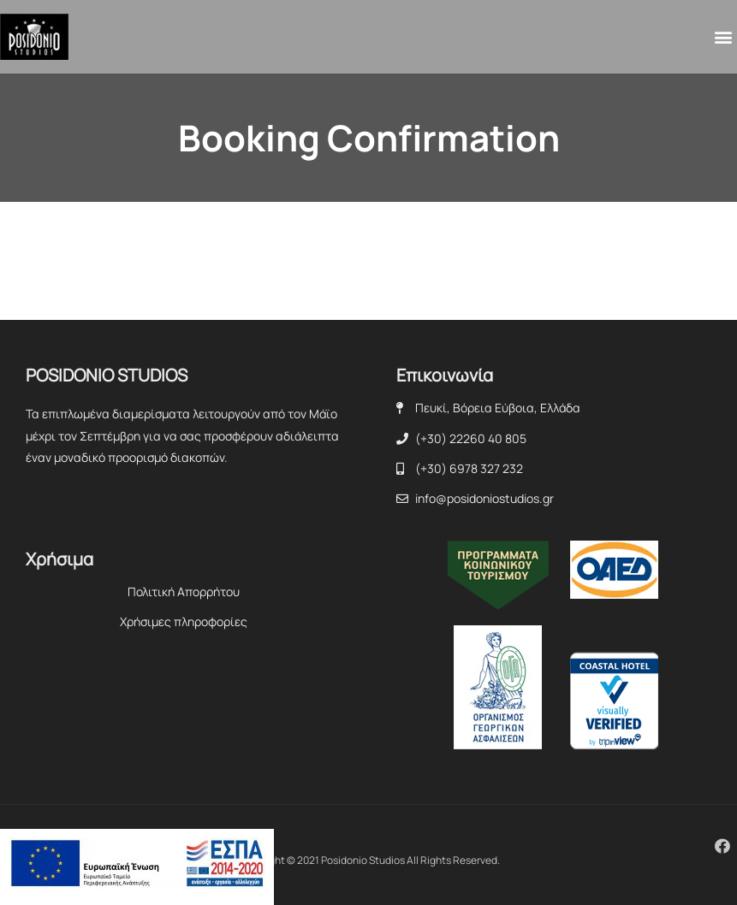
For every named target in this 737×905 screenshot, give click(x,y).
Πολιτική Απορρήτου (184, 591)
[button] (723, 37)
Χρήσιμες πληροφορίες (183, 621)
